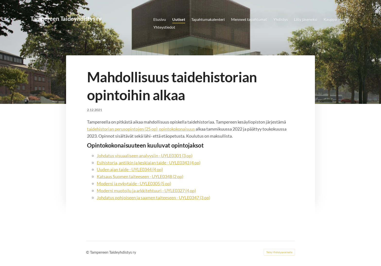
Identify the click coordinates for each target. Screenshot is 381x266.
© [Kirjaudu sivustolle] (88, 252)
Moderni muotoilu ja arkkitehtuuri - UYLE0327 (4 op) (146, 190)
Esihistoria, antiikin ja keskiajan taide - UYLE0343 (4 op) (148, 162)
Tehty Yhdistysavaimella (279, 252)
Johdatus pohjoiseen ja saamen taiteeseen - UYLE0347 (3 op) (153, 197)
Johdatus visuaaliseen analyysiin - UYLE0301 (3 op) (144, 155)
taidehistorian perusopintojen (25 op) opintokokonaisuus (141, 129)
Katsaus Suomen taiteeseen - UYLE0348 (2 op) (140, 176)
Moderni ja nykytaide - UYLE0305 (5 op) (134, 183)
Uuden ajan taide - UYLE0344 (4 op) (130, 169)
